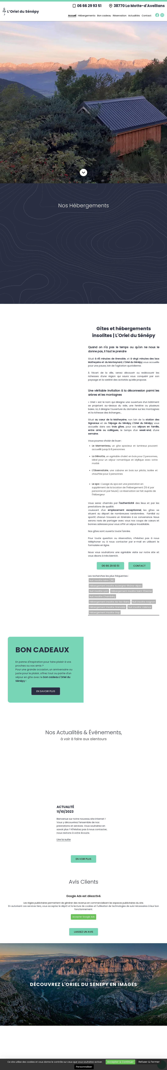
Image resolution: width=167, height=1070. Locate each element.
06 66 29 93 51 (89, 5)
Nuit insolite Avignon (143, 601)
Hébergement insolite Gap (104, 612)
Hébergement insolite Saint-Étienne (131, 591)
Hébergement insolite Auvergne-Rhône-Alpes (115, 585)
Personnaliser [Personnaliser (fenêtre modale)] (84, 1066)
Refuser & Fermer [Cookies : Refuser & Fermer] (149, 1062)
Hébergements (86, 15)
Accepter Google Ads (83, 916)
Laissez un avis (83, 932)
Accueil (72, 15)
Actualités (134, 15)
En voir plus (83, 859)
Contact (146, 15)
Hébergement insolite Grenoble (107, 607)
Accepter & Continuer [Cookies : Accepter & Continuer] (120, 1062)
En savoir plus (45, 691)
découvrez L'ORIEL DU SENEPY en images (83, 984)
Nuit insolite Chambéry (102, 596)
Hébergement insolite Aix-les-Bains (109, 601)
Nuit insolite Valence (139, 607)
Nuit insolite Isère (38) (101, 580)
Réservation (119, 15)
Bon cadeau (104, 15)
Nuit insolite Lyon (98, 591)
